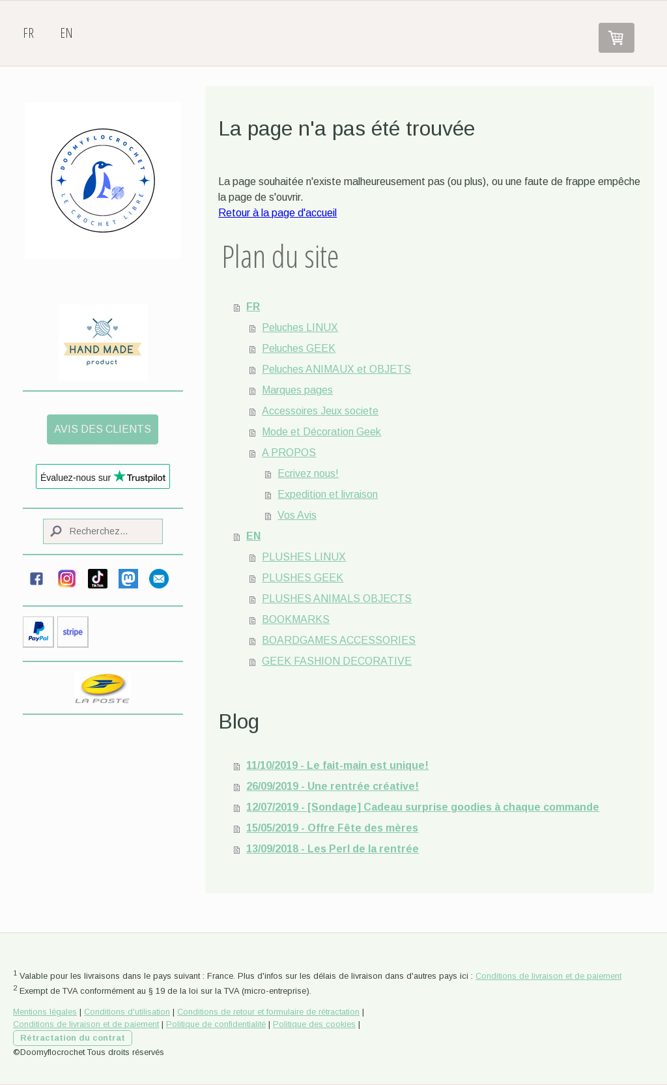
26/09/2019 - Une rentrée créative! (332, 786)
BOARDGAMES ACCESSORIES (339, 640)
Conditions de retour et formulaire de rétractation (268, 1012)
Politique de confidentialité (216, 1024)
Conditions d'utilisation (127, 1012)
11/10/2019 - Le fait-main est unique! (337, 765)
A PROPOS (289, 452)
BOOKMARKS (296, 619)
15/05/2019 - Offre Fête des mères (332, 827)
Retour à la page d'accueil (277, 212)
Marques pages (297, 390)
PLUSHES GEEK (302, 577)
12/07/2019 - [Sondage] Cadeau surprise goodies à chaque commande (422, 807)
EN (66, 33)
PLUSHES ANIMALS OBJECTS (337, 598)
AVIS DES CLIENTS (102, 429)
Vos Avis (297, 515)
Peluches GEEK (298, 348)
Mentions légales (45, 1012)
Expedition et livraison (327, 494)
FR (28, 33)
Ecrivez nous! (308, 473)
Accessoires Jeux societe (320, 410)
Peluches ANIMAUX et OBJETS (336, 369)
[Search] (103, 531)
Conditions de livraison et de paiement (548, 976)
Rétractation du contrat (72, 1038)
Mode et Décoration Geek (321, 431)
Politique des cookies (314, 1024)
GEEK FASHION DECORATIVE (337, 661)
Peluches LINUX (300, 327)
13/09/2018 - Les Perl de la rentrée (332, 848)
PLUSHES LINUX (304, 556)
